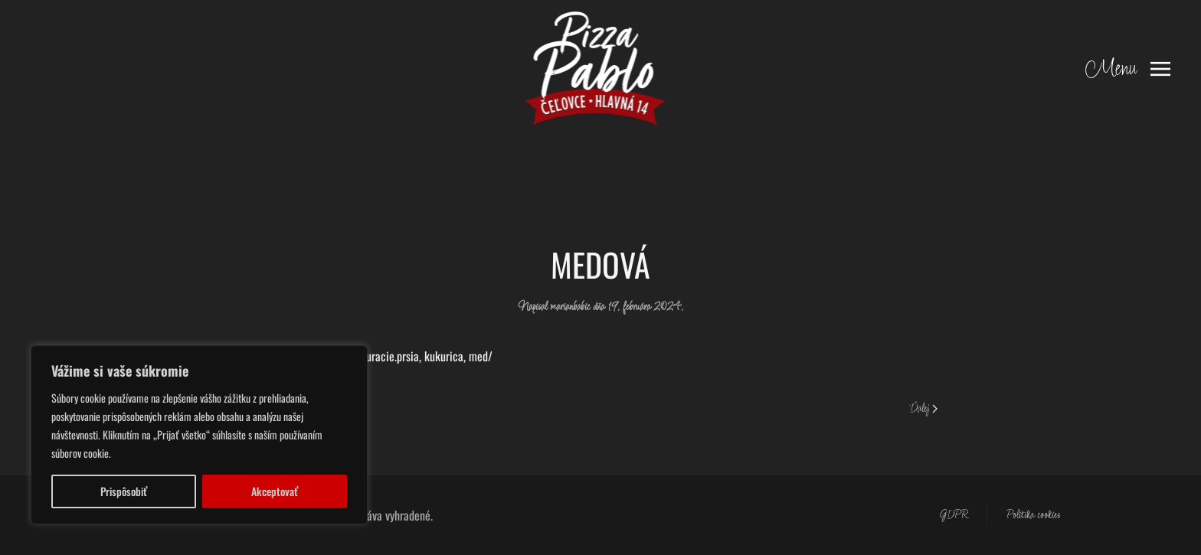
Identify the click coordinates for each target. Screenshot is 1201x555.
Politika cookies (1033, 515)
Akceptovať (274, 491)
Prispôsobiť (123, 491)
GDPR (953, 515)
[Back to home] (601, 68)
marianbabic (570, 307)
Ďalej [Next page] (924, 408)
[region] (199, 434)
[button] (1128, 68)
